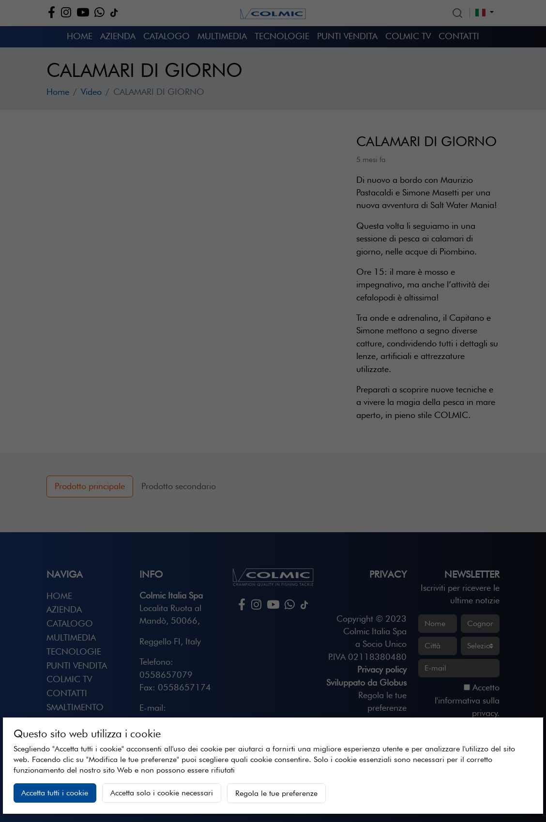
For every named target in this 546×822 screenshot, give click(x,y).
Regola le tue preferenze (276, 793)
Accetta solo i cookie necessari (161, 792)
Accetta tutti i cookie (54, 792)
